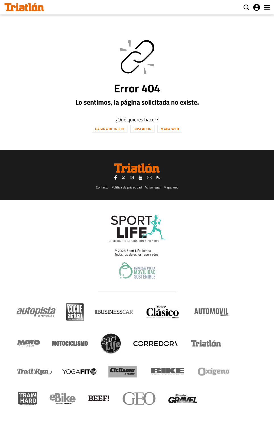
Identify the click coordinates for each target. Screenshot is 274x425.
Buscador (142, 129)
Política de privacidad (127, 187)
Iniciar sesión (256, 7)
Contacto (102, 187)
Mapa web (169, 129)
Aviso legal (152, 187)
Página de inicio (109, 129)
